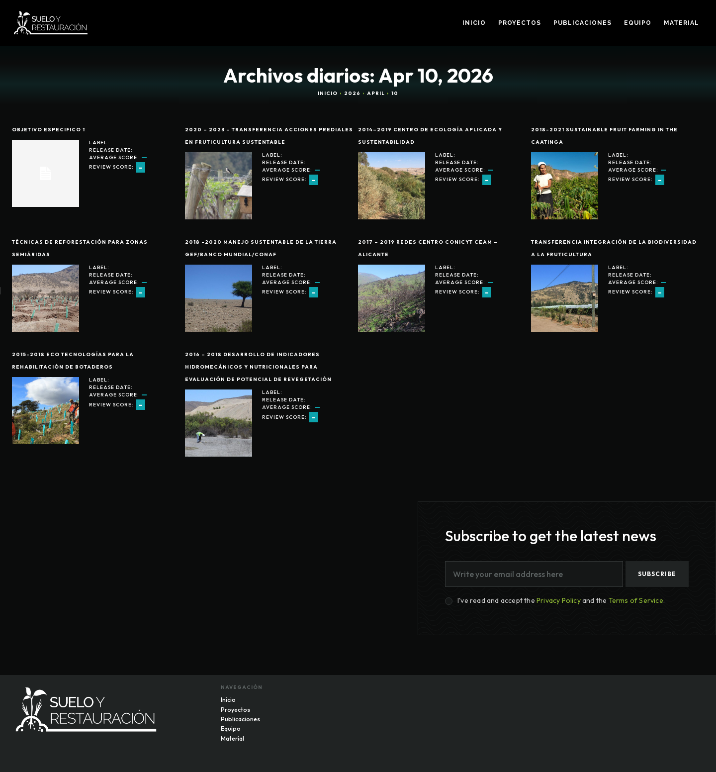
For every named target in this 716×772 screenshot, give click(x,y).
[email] (534, 574)
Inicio (328, 93)
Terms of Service (636, 600)
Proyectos (235, 709)
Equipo (231, 728)
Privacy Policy (559, 600)
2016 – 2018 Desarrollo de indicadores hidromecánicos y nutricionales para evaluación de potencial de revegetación (258, 367)
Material (232, 738)
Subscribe (657, 574)
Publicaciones (240, 719)
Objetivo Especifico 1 (48, 129)
